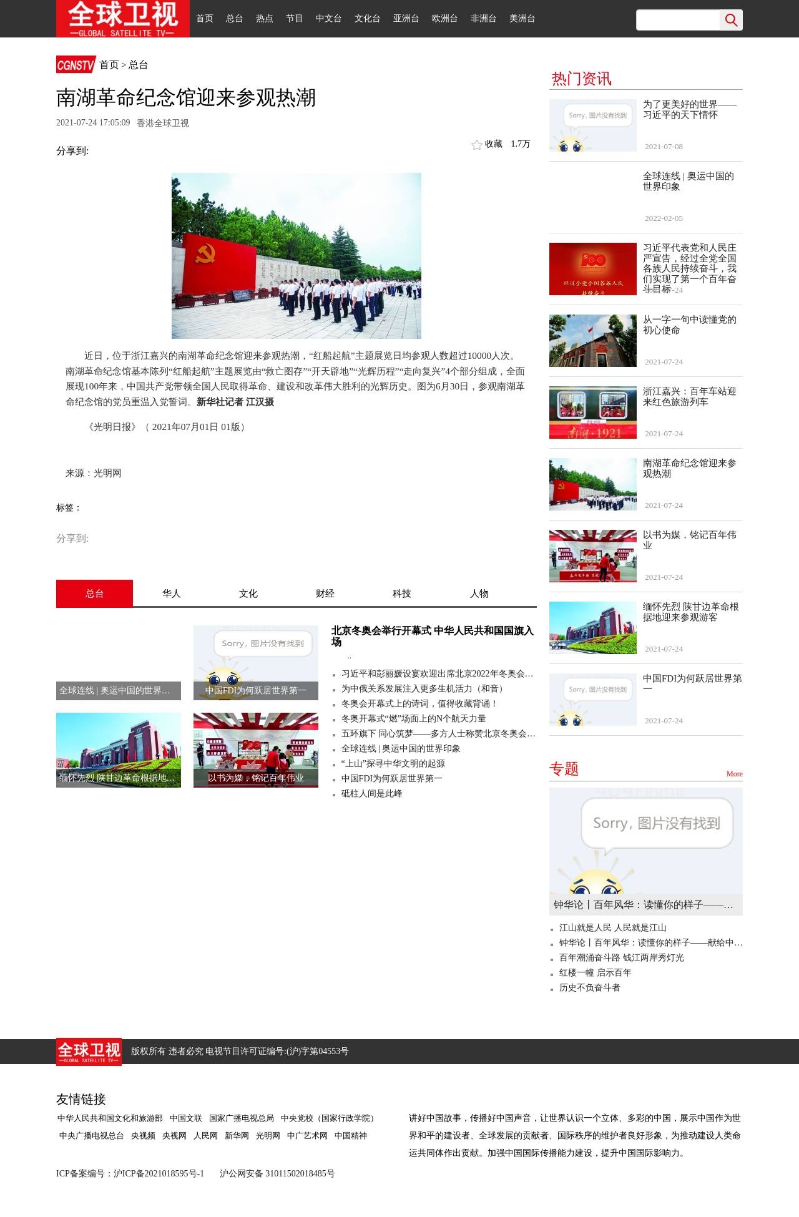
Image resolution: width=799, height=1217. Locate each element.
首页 (204, 18)
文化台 (368, 18)
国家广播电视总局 (241, 1118)
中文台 (329, 18)
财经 (325, 594)
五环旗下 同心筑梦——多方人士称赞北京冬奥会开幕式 (439, 733)
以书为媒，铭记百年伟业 (690, 540)
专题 (646, 769)
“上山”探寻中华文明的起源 (393, 763)
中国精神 (351, 1135)
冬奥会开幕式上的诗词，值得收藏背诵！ (420, 703)
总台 (234, 18)
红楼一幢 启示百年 (595, 972)
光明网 (268, 1135)
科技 (402, 594)
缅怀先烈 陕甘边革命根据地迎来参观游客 (691, 612)
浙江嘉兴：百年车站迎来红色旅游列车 (690, 396)
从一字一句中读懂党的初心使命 (690, 325)
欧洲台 (445, 18)
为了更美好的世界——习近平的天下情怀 (690, 109)
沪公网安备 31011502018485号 (277, 1173)
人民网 (206, 1135)
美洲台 (522, 18)
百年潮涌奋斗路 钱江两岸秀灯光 (621, 957)
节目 (294, 18)
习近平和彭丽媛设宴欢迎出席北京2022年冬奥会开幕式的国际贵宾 (439, 673)
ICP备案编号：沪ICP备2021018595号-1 (130, 1173)
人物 (479, 594)
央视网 (174, 1135)
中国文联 (186, 1118)
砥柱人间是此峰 (372, 793)
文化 (248, 594)
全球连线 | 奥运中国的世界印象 (401, 748)
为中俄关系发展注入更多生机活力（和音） (424, 688)
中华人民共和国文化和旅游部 (110, 1118)
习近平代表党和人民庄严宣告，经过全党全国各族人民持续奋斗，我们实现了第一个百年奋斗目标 (690, 268)
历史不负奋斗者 (589, 987)
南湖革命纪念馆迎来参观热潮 (690, 468)
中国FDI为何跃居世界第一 (392, 778)
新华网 (237, 1135)
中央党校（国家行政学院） (329, 1118)
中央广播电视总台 (90, 1135)
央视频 (143, 1135)
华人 (171, 594)
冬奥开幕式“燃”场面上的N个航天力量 (414, 718)
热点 (264, 18)
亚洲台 (406, 18)
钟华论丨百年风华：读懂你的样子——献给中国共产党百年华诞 (646, 904)
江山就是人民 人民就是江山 (613, 927)
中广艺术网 (307, 1135)
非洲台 (484, 18)
